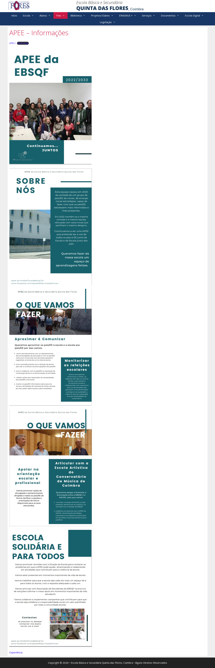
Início (14, 15)
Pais (62, 15)
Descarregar (23, 43)
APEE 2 (12, 43)
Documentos (171, 15)
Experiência (15, 652)
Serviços (150, 15)
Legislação (109, 22)
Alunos (46, 15)
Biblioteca (79, 15)
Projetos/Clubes (103, 15)
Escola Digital (196, 15)
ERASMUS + (129, 15)
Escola (30, 15)
